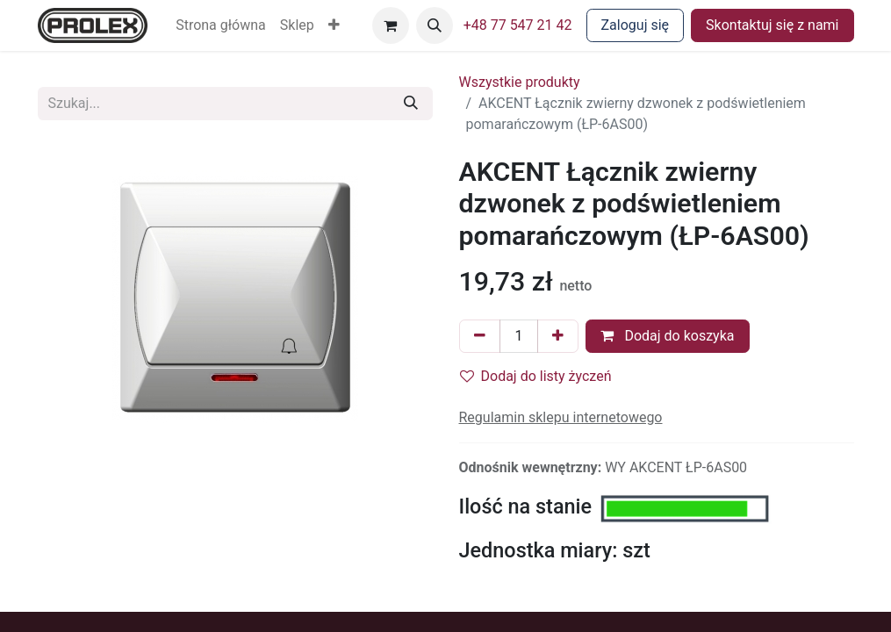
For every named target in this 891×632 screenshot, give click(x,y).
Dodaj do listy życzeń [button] (536, 376)
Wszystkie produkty (519, 82)
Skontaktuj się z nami (772, 25)
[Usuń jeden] (479, 336)
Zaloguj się (635, 25)
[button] (334, 25)
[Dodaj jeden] (557, 336)
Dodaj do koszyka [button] (667, 335)
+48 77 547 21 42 (517, 25)
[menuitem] (221, 25)
